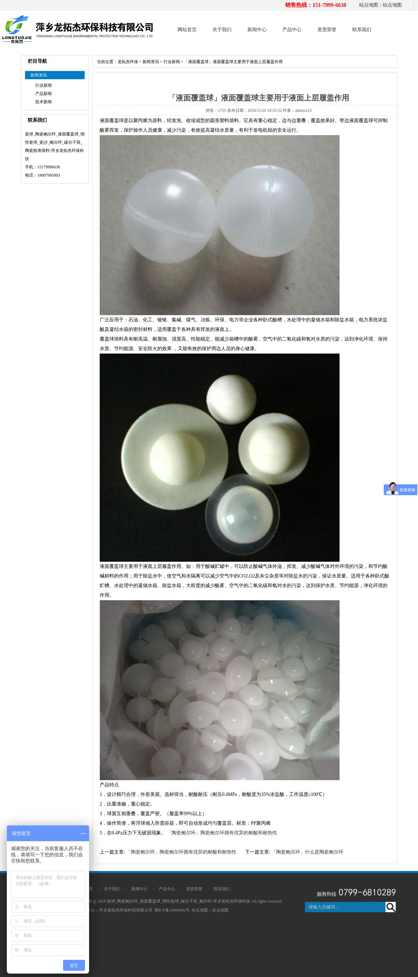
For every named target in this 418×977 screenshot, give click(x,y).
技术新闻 (43, 101)
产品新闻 (43, 93)
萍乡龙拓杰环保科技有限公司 (125, 910)
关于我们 (222, 29)
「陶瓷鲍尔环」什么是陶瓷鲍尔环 (307, 852)
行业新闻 (43, 85)
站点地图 (368, 5)
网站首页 (187, 29)
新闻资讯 (151, 61)
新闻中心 (257, 29)
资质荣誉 (326, 29)
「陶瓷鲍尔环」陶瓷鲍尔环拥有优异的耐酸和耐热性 (222, 832)
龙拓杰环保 (128, 61)
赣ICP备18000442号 (172, 910)
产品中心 (292, 29)
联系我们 (361, 29)
